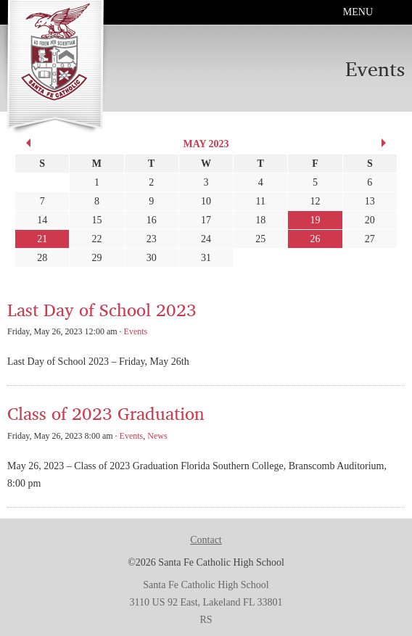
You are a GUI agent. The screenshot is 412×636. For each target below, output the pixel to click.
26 (315, 239)
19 (315, 220)
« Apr (26, 143)
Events (136, 331)
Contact (206, 539)
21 (42, 239)
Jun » (386, 143)
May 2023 (205, 144)
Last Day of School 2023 (102, 309)
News (157, 436)
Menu (358, 12)
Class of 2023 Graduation (106, 413)
